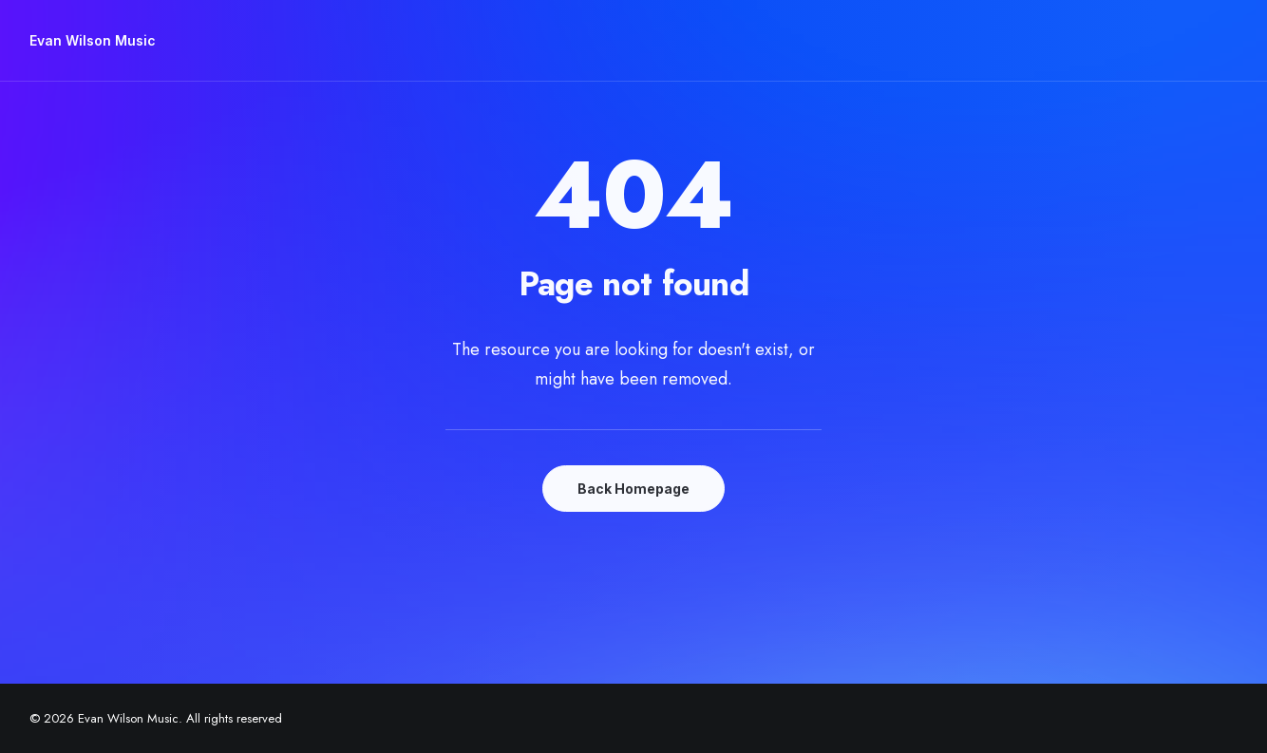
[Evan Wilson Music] (92, 40)
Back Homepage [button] (633, 488)
